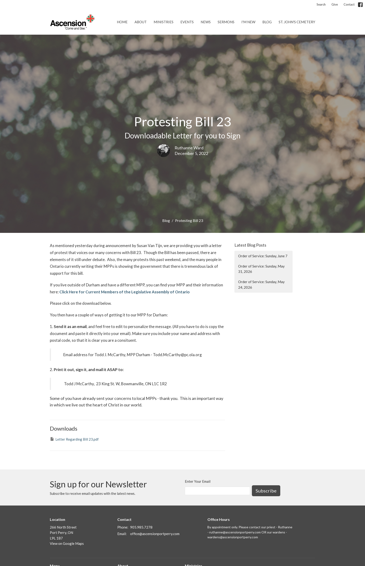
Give (334, 4)
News (206, 22)
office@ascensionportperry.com (154, 534)
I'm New (248, 22)
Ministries (163, 22)
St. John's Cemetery (297, 22)
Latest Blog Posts (250, 245)
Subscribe (266, 490)
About (141, 22)
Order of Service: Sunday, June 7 (262, 256)
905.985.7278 (141, 527)
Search (321, 4)
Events (187, 22)
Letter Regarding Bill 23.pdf (74, 439)
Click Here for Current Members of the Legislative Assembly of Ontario (124, 291)
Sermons (226, 22)
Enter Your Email (197, 481)
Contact (349, 4)
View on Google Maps (67, 543)
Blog (267, 22)
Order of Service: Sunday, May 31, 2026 (261, 269)
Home (122, 22)
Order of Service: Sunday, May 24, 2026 (261, 284)
